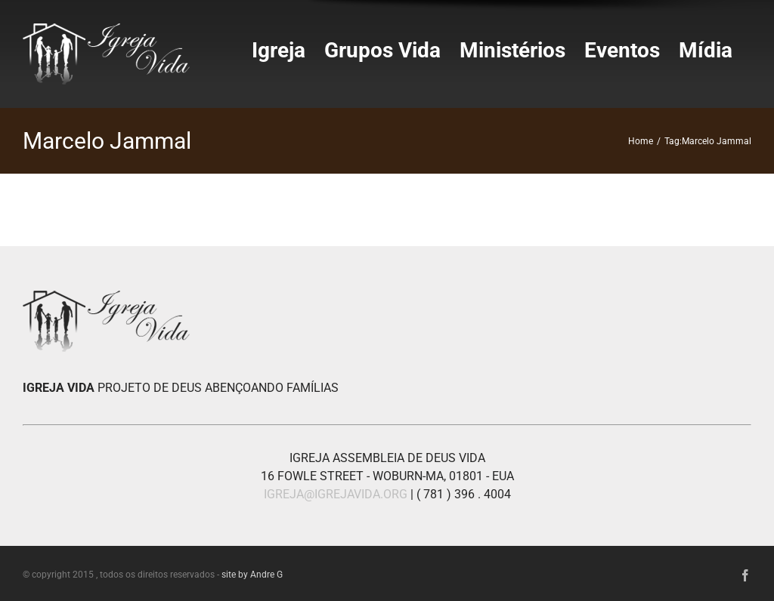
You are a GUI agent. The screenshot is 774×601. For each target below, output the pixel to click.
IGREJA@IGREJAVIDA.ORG (335, 494)
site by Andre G (252, 574)
